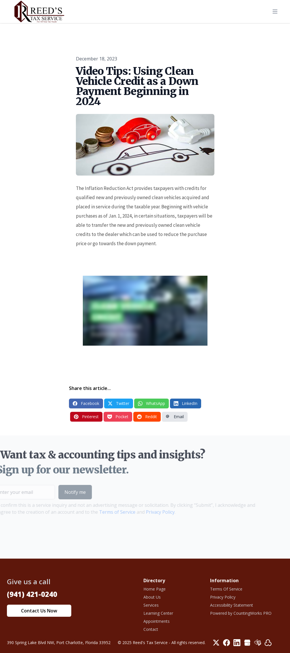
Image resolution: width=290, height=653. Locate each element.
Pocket (117, 416)
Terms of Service (109, 512)
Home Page (154, 589)
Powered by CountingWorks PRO (241, 613)
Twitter (118, 403)
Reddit (147, 416)
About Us (152, 597)
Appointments (156, 621)
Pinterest (86, 416)
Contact (150, 629)
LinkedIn (185, 403)
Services (151, 605)
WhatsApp (151, 403)
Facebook (86, 403)
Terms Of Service (226, 589)
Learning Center (158, 613)
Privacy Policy (151, 512)
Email (175, 416)
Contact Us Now (39, 611)
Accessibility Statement (231, 605)
